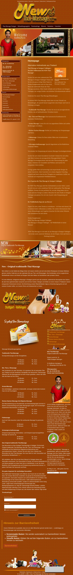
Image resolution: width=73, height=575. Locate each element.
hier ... (20, 455)
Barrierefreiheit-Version (22, 1)
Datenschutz (43, 1)
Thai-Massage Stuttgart (9, 26)
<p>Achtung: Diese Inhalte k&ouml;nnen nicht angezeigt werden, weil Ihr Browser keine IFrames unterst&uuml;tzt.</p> (20, 507)
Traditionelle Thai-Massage (9, 78)
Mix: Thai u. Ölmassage (9, 81)
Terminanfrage (35, 26)
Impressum (36, 1)
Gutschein (58, 26)
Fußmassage (6, 87)
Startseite (31, 1)
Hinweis (43, 26)
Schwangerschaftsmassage (10, 89)
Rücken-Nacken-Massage (9, 85)
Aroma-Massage (7, 83)
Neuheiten (50, 26)
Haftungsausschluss (51, 1)
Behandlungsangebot (24, 26)
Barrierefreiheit (11, 546)
